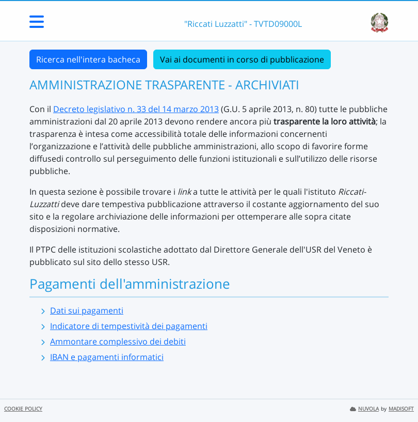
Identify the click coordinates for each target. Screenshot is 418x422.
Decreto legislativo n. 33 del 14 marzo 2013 (136, 109)
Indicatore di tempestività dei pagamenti (128, 326)
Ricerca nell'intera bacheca (88, 59)
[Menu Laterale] (36, 24)
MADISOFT (401, 408)
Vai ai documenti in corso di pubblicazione (242, 59)
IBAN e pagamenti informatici (107, 357)
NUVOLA (364, 408)
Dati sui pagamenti (86, 310)
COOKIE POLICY (23, 408)
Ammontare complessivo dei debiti (118, 341)
